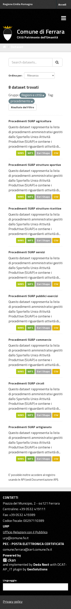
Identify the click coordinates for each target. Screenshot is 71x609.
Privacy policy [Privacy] (13, 601)
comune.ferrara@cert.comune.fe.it (27, 549)
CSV (56, 153)
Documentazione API (44, 479)
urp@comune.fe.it (16, 537)
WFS (30, 153)
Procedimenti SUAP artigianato (30, 427)
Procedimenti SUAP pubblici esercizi (33, 296)
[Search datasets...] (30, 62)
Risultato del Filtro (22, 107)
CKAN (9, 560)
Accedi (62, 4)
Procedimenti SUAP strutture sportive (35, 164)
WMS (21, 153)
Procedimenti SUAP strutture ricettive (35, 208)
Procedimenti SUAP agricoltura (30, 121)
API (23, 479)
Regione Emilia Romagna (18, 4)
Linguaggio (9, 580)
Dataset (17, 46)
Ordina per (15, 75)
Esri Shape (43, 153)
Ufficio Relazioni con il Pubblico (25, 532)
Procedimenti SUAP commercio (30, 339)
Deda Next (41, 564)
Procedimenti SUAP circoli (26, 383)
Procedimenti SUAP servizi (27, 252)
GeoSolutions (37, 569)
